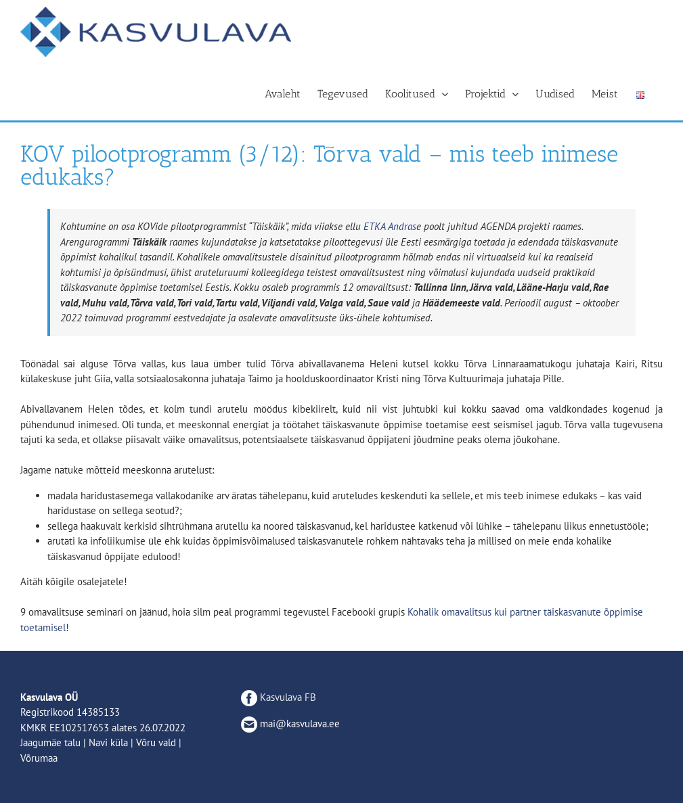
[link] (389, 226)
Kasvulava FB (278, 697)
